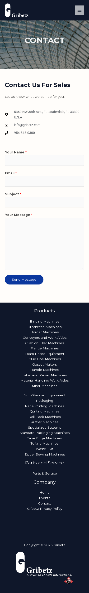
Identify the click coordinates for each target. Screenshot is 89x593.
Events (44, 498)
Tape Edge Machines (44, 438)
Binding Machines (44, 321)
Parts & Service (44, 473)
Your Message (18, 215)
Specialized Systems (44, 427)
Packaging (44, 400)
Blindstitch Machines (44, 327)
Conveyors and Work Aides (44, 337)
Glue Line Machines (44, 359)
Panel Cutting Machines (44, 406)
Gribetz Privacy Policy (44, 508)
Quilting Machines (44, 411)
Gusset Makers (44, 364)
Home (44, 492)
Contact (44, 503)
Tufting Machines (44, 443)
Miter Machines (44, 386)
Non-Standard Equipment (44, 395)
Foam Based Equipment (44, 354)
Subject (13, 194)
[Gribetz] (16, 10)
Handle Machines (44, 370)
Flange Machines (45, 348)
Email (11, 173)
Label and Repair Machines (44, 375)
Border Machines (44, 332)
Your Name (16, 152)
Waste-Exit (44, 449)
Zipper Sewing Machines (44, 454)
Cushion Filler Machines (44, 343)
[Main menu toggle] (79, 10)
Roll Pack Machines (44, 417)
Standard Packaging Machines (45, 433)
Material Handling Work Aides (44, 380)
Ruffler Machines (44, 422)
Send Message (24, 279)
